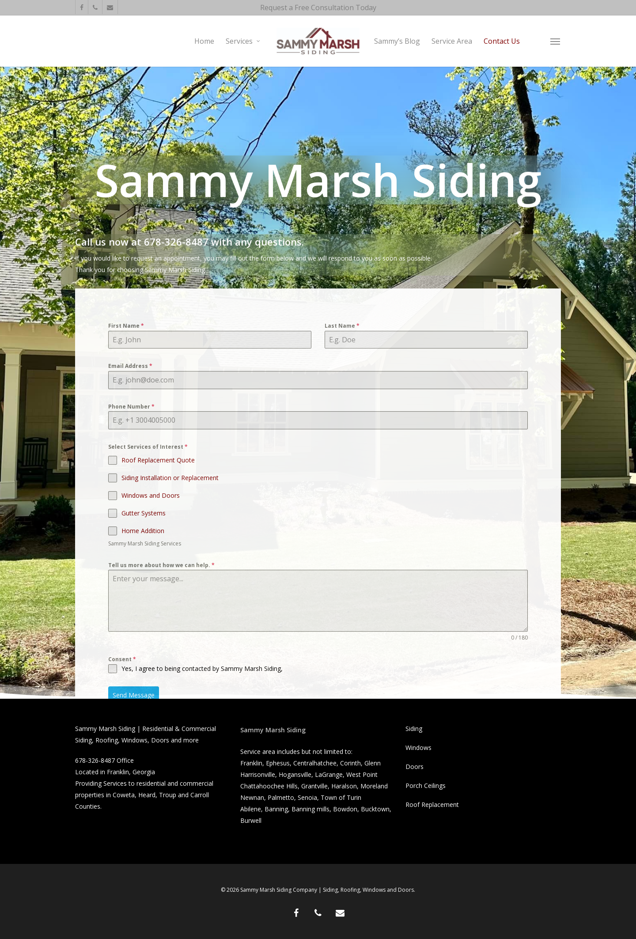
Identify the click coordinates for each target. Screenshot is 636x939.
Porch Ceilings (425, 785)
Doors (414, 766)
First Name (126, 359)
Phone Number (131, 439)
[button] (555, 41)
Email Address (130, 399)
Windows (418, 747)
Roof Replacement (432, 804)
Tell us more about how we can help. (161, 598)
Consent (122, 692)
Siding (413, 728)
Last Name (342, 359)
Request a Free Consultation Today (318, 7)
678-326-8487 (95, 760)
